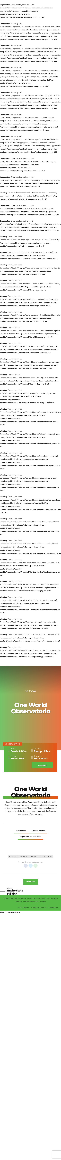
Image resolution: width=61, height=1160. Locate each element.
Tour (43, 857)
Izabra (11, 912)
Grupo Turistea (23, 908)
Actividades (31, 691)
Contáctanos (53, 908)
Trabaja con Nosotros (38, 908)
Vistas (50, 857)
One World (35, 857)
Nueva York (13, 857)
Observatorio (24, 857)
